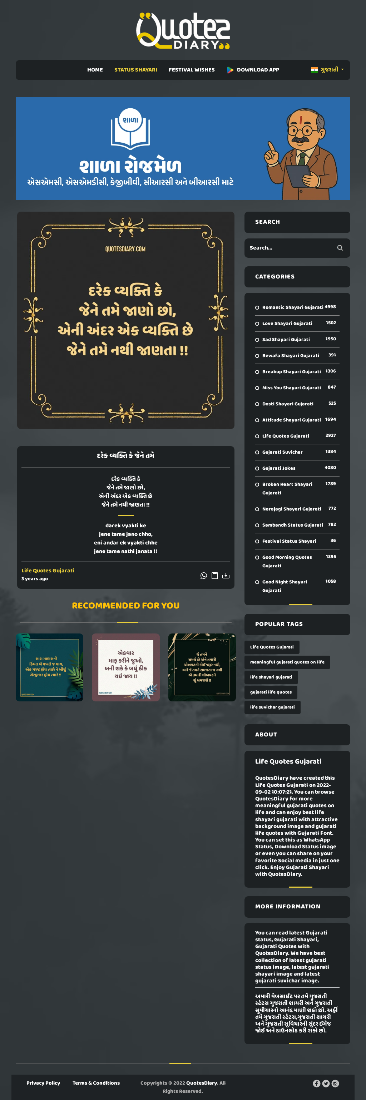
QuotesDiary (201, 1083)
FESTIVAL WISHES (192, 70)
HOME (95, 70)
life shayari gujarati (271, 677)
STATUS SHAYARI (135, 70)
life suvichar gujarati (272, 707)
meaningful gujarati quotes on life (287, 662)
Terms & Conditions (96, 1083)
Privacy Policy (43, 1083)
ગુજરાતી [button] (325, 70)
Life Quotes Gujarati (47, 571)
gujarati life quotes (271, 692)
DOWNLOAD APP (252, 70)
